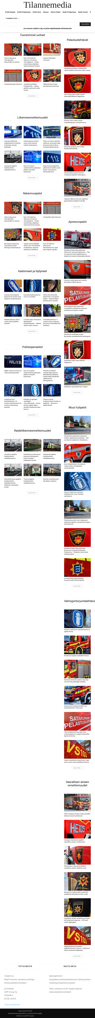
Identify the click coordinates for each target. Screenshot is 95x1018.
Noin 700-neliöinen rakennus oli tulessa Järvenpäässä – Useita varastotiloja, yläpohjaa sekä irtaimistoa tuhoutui (32, 62)
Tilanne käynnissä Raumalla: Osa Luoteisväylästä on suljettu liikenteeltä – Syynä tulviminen (77, 734)
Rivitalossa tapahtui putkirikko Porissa (76, 656)
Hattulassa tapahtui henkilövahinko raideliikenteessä (49, 456)
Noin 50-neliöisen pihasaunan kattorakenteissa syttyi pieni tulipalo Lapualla (50, 246)
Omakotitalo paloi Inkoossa (13, 84)
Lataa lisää (32, 96)
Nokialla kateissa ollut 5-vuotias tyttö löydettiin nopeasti (12, 321)
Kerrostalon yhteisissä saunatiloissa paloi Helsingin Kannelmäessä (12, 246)
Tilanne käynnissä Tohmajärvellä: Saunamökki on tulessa (11, 60)
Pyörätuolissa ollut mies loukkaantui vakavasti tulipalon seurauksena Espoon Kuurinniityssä (77, 522)
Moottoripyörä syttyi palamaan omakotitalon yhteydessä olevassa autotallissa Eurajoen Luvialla (75, 308)
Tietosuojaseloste (12, 1004)
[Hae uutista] (85, 24)
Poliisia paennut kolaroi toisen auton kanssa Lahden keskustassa (31, 143)
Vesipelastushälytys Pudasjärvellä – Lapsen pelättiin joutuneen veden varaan (32, 87)
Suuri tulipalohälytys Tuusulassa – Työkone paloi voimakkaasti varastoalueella (75, 466)
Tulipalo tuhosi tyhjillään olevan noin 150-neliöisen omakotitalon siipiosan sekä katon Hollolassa (32, 246)
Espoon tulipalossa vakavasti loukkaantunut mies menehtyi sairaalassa (73, 494)
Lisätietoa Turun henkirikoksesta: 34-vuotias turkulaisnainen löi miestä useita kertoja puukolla (12, 403)
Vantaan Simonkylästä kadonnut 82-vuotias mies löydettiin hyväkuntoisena (12, 297)
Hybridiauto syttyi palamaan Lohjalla (75, 387)
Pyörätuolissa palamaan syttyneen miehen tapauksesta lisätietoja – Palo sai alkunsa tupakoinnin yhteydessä (76, 438)
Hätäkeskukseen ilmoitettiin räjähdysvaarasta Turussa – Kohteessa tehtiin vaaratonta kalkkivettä (77, 948)
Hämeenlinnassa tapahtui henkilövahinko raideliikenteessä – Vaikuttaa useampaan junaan (12, 483)
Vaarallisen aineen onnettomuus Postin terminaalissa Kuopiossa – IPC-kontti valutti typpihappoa (77, 920)
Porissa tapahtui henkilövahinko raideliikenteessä (29, 481)
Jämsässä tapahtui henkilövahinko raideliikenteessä (10, 168)
